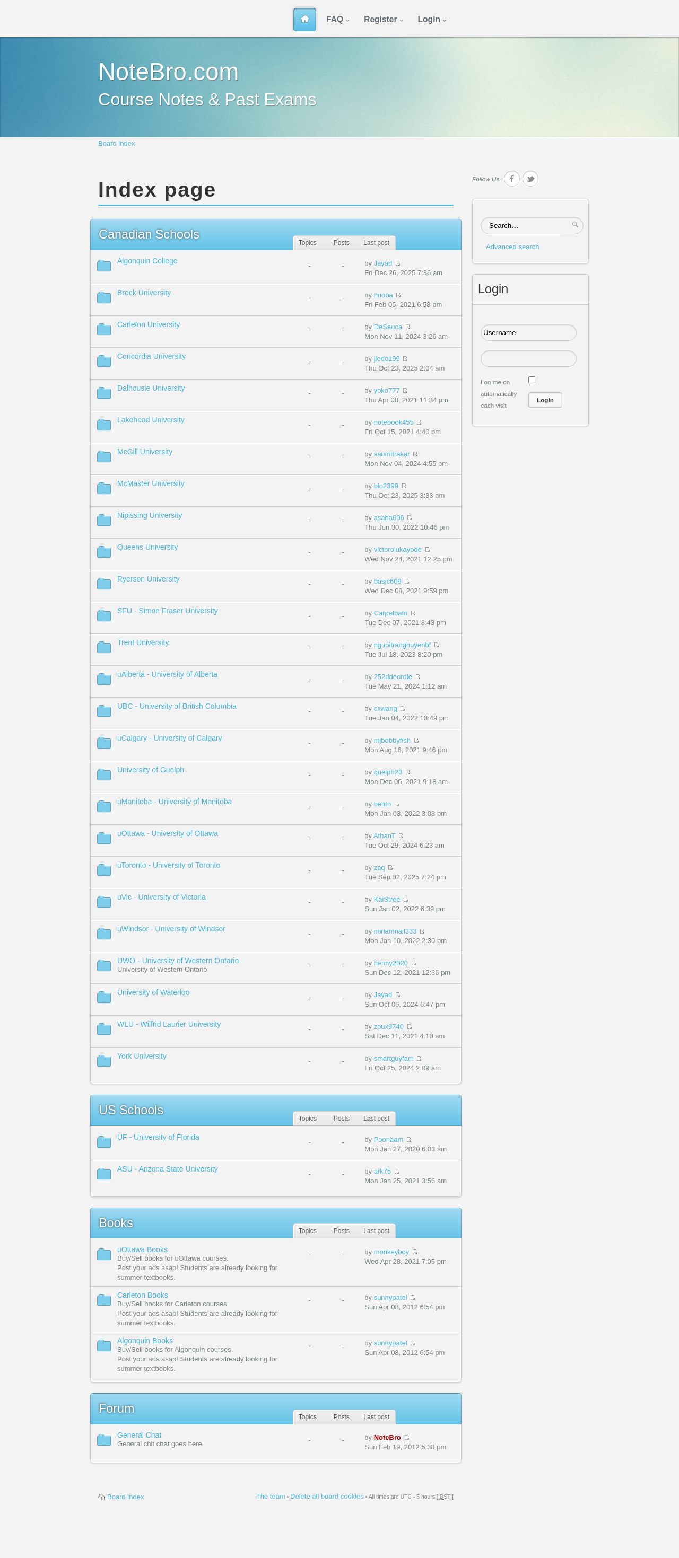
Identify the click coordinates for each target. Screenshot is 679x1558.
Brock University (144, 292)
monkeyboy (391, 1252)
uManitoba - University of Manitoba (174, 801)
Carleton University (148, 324)
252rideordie (393, 677)
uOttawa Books (142, 1249)
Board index (116, 143)
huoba (383, 295)
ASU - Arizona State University (167, 1169)
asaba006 (389, 518)
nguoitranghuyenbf (402, 645)
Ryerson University (148, 579)
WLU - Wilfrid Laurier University (169, 1024)
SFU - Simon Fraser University (167, 610)
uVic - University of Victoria (161, 897)
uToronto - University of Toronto (168, 865)
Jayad (383, 263)
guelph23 (388, 772)
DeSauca (388, 327)
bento (382, 804)
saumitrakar (392, 454)
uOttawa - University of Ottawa (167, 833)
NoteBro (387, 1437)
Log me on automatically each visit (499, 394)
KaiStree (387, 899)
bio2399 (386, 486)
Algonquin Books (145, 1340)
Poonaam (389, 1139)
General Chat (139, 1435)
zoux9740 (389, 1027)
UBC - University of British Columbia (177, 706)
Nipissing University (149, 515)
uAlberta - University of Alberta (167, 674)
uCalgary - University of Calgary (169, 738)
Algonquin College (147, 261)
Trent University (143, 642)
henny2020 (391, 963)
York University (142, 1056)
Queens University (147, 547)
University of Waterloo (153, 992)
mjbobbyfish (392, 740)
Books (116, 1223)
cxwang (385, 708)
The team (270, 1496)
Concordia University (151, 356)
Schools (149, 234)
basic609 (388, 581)
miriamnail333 (395, 931)
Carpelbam (391, 613)
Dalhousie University (151, 388)
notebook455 (394, 422)
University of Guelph (150, 769)
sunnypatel (390, 1297)
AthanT (384, 836)
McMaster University (151, 483)
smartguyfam (394, 1058)
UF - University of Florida (158, 1137)
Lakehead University (151, 420)
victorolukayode (398, 549)
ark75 (382, 1171)
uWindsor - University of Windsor (171, 929)
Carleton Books (142, 1295)
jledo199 (387, 359)
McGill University (144, 451)
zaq (379, 868)
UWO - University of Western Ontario (178, 960)
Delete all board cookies (327, 1496)
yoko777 (387, 390)
